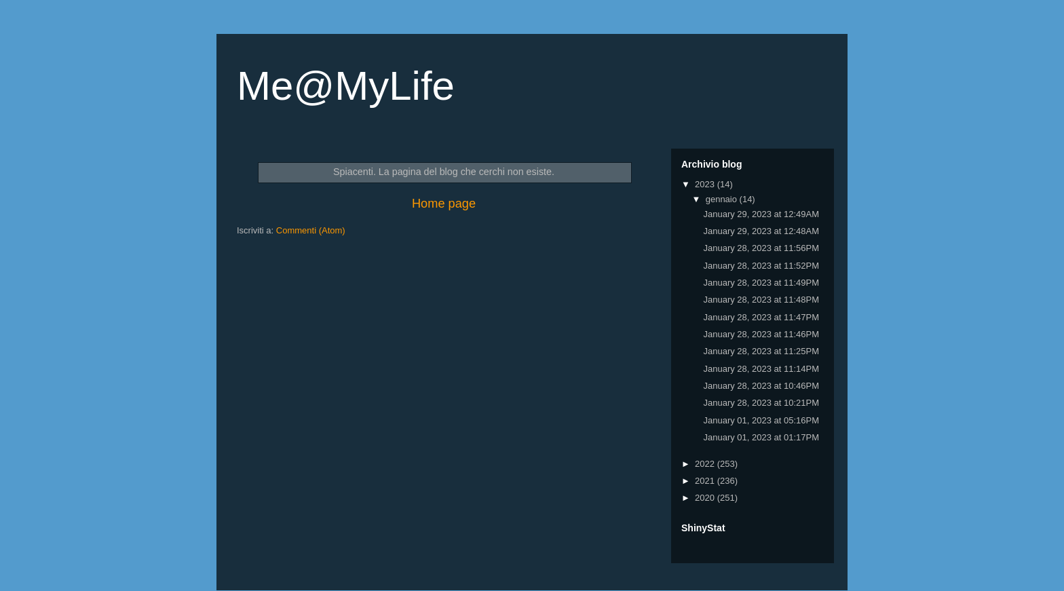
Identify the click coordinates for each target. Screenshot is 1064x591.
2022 (706, 464)
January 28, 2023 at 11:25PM (761, 351)
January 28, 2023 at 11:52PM (761, 266)
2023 (706, 184)
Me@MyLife (346, 86)
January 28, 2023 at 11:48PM (761, 299)
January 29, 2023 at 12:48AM (761, 231)
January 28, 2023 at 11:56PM (761, 248)
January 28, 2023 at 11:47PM (761, 317)
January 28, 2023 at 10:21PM (761, 403)
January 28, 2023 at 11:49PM (761, 283)
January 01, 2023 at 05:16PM (761, 420)
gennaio (723, 199)
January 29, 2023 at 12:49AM (761, 214)
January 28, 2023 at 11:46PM (761, 334)
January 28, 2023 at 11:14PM (761, 369)
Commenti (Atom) (310, 230)
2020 (706, 498)
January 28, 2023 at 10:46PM (761, 386)
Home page (444, 203)
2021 (706, 481)
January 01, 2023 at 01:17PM (761, 437)
